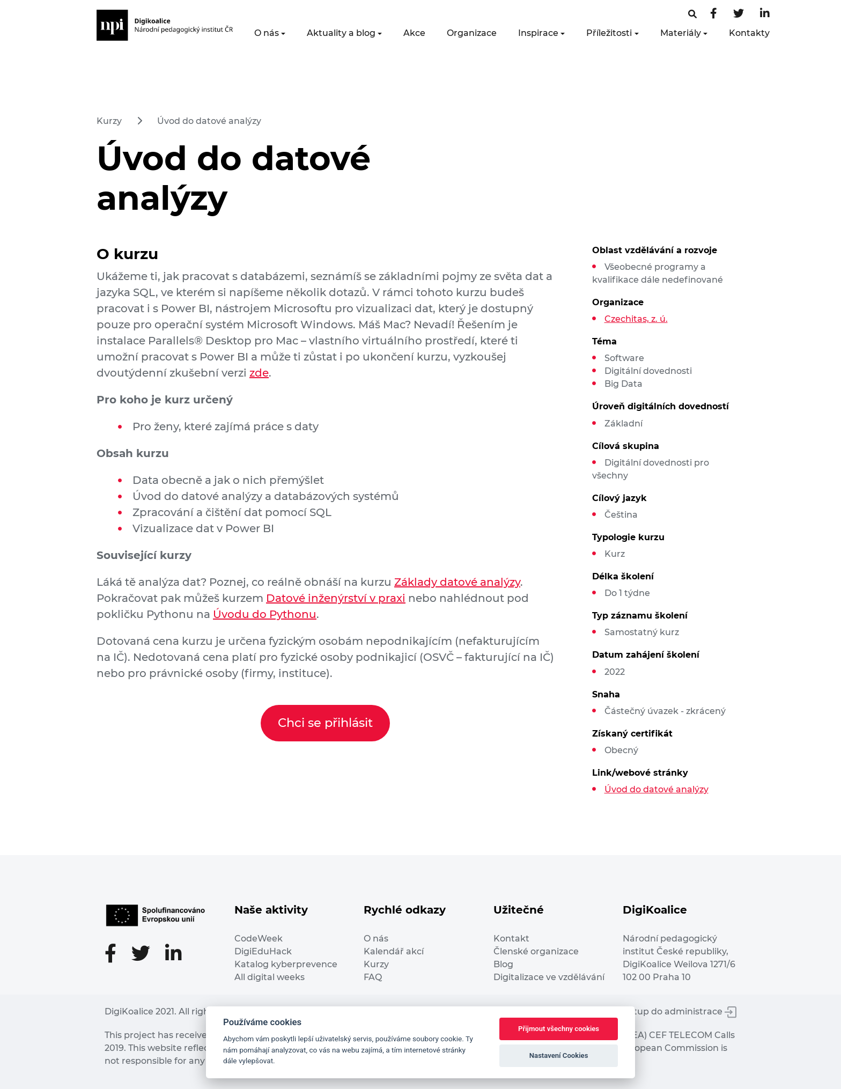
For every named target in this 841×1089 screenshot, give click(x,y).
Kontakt (511, 938)
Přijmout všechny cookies (558, 1029)
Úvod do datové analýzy (209, 121)
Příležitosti (609, 33)
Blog (503, 964)
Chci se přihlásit (325, 722)
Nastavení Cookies (558, 1055)
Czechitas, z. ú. (636, 319)
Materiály (680, 33)
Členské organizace (536, 951)
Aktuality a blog (341, 33)
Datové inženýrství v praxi (335, 598)
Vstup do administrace (680, 1011)
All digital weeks (269, 977)
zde (259, 372)
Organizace (472, 33)
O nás (266, 33)
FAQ (373, 977)
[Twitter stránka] (738, 14)
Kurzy (109, 121)
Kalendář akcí (394, 951)
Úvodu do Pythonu (264, 614)
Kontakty (749, 33)
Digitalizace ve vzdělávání (548, 977)
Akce (414, 33)
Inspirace (538, 33)
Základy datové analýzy (457, 582)
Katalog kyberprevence (285, 964)
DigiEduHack (263, 951)
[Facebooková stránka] (692, 14)
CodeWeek (258, 938)
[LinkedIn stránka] (765, 14)
